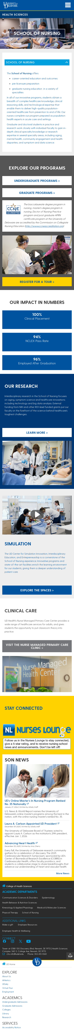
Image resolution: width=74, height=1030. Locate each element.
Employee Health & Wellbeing (16, 931)
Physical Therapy (10, 912)
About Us (6, 976)
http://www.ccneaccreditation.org (44, 226)
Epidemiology (48, 897)
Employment (8, 991)
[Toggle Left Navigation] (66, 62)
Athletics (6, 980)
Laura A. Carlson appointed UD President (31, 823)
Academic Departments (19, 891)
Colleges (6, 1009)
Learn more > (37, 432)
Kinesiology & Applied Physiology (17, 907)
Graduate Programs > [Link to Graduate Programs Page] (37, 192)
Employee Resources (27, 924)
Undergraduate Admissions (14, 1002)
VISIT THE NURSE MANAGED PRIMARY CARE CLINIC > (37, 646)
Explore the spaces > (37, 590)
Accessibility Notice (11, 1027)
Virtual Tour (7, 988)
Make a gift (7, 924)
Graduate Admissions (12, 1005)
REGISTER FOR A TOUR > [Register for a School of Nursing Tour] (37, 281)
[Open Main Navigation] (68, 5)
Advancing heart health (20, 843)
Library (5, 1013)
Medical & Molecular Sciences (51, 907)
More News (62, 873)
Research (6, 1017)
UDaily (5, 984)
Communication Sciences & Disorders (20, 897)
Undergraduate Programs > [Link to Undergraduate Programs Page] (37, 180)
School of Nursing (30, 912)
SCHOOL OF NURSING (20, 62)
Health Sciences (15, 14)
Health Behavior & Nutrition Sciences (19, 902)
